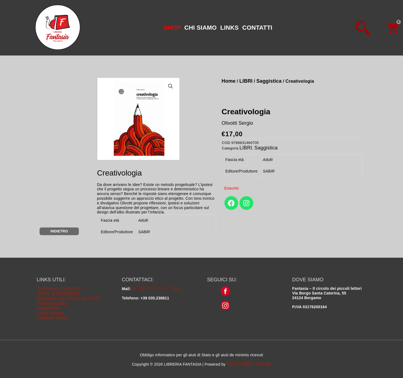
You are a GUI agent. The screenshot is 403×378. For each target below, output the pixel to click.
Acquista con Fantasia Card (68, 298)
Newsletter (49, 308)
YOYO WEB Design (249, 364)
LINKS (229, 27)
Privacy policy (52, 303)
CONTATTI (257, 27)
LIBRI (245, 81)
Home (229, 81)
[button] (172, 28)
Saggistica (269, 81)
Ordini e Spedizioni (58, 293)
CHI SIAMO (200, 27)
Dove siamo (50, 313)
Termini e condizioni (59, 288)
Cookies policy (53, 318)
